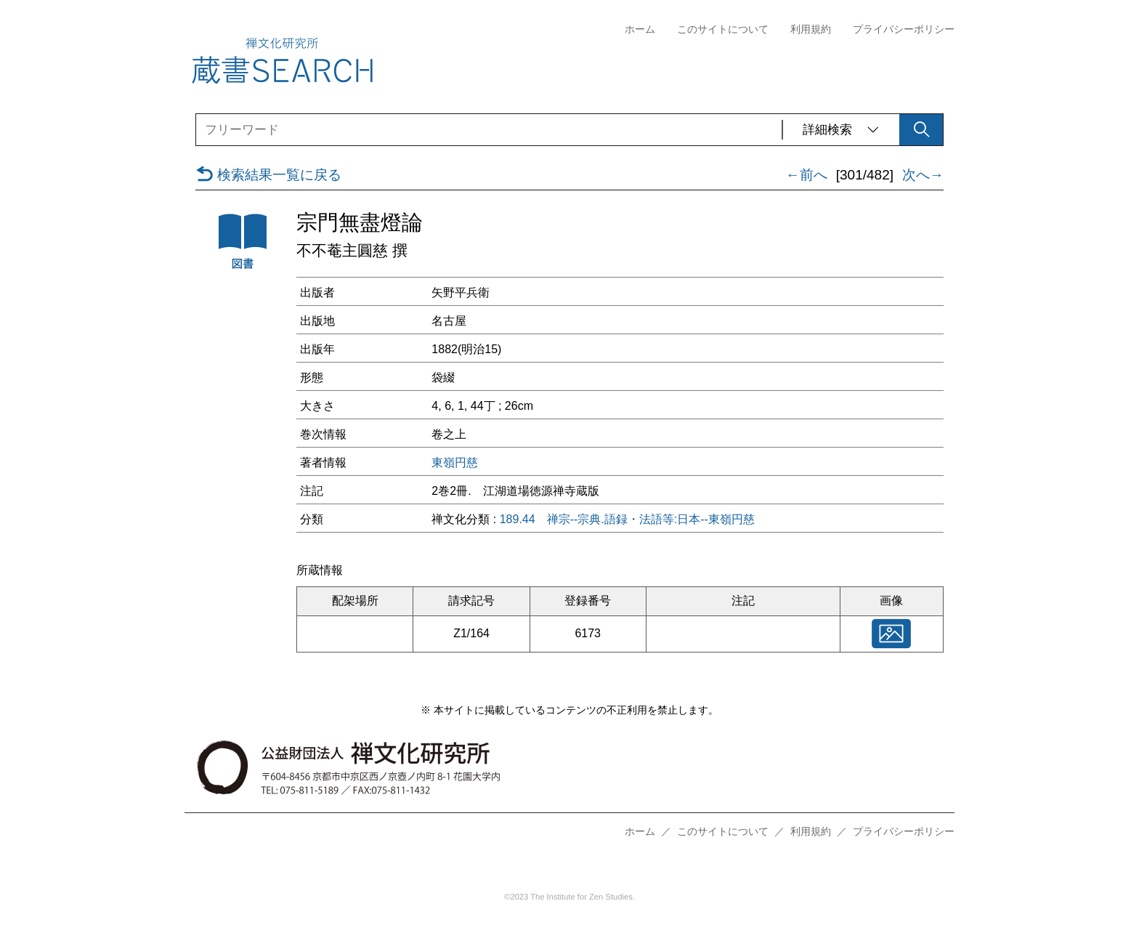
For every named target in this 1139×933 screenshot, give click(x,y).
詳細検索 (841, 130)
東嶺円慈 (454, 463)
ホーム (640, 29)
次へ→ (923, 175)
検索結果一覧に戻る (268, 175)
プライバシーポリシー (903, 29)
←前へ (806, 175)
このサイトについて (723, 29)
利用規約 (810, 29)
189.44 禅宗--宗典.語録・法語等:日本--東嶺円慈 (627, 519)
